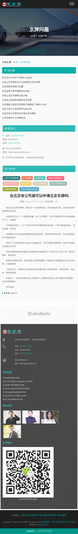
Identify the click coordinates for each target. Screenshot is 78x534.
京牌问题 (42, 36)
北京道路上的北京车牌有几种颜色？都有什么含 (24, 104)
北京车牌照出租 (57, 185)
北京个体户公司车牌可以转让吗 (17, 109)
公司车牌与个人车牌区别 (13, 117)
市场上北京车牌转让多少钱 (14, 95)
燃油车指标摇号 (54, 180)
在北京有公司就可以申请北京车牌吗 (19, 113)
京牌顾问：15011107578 (39, 531)
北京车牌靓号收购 (30, 190)
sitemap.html (42, 524)
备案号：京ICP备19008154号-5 (58, 522)
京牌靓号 (34, 515)
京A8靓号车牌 (12, 185)
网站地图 (43, 515)
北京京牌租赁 (40, 185)
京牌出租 (25, 515)
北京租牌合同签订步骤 (12, 86)
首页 (33, 36)
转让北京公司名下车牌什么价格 (17, 77)
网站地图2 (62, 515)
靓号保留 (26, 185)
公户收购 (28, 180)
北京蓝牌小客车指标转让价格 (16, 91)
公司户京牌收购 (13, 180)
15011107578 (18, 137)
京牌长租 (40, 180)
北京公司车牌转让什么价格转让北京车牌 (21, 82)
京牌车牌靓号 (12, 190)
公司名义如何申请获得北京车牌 (17, 100)
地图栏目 (52, 515)
